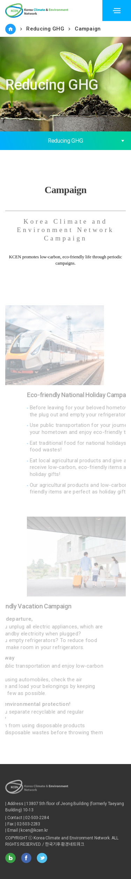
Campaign (88, 29)
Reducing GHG (45, 29)
